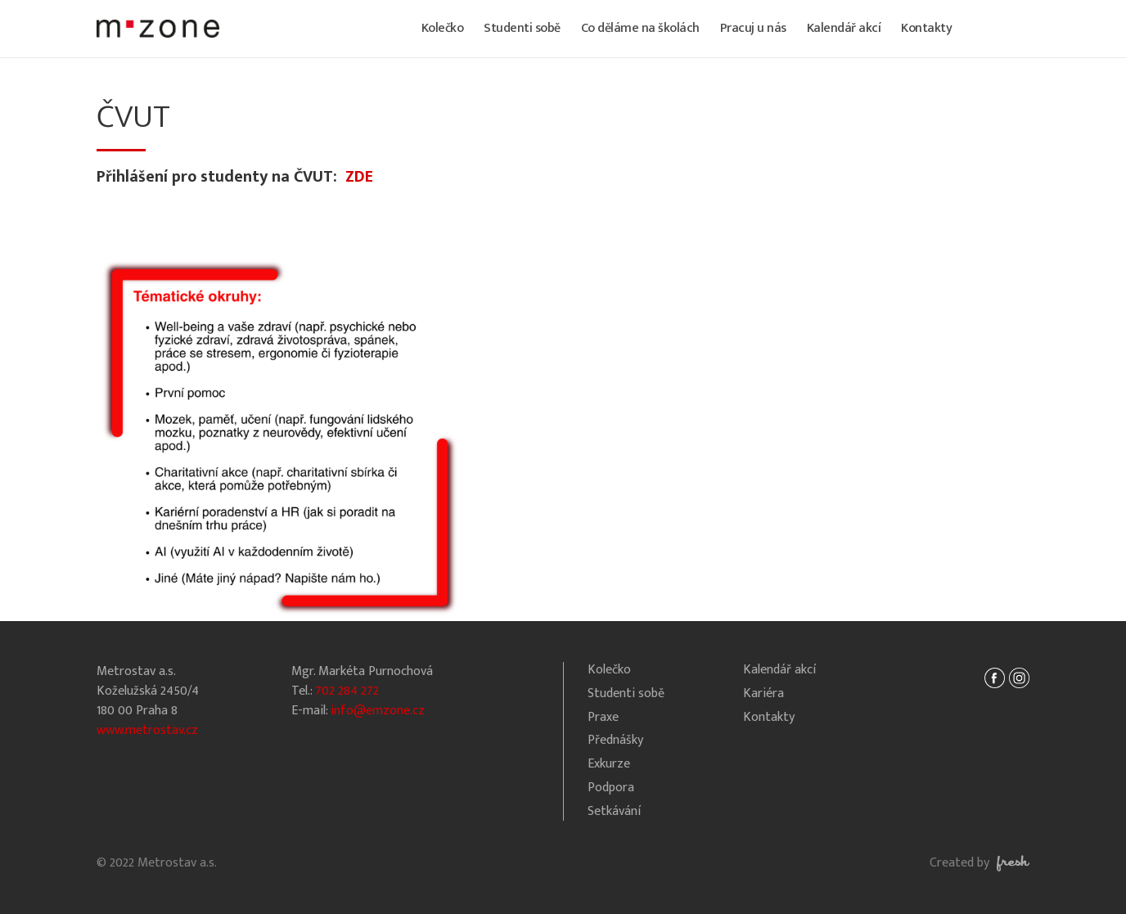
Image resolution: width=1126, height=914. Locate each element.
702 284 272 (347, 691)
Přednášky (615, 741)
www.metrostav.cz (147, 730)
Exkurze (609, 764)
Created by (979, 863)
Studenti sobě (522, 28)
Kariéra (763, 694)
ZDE (359, 177)
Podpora (611, 788)
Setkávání (614, 812)
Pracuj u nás (753, 28)
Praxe (603, 718)
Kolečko (442, 28)
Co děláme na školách (640, 28)
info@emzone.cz (378, 711)
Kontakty (926, 28)
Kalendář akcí (844, 28)
